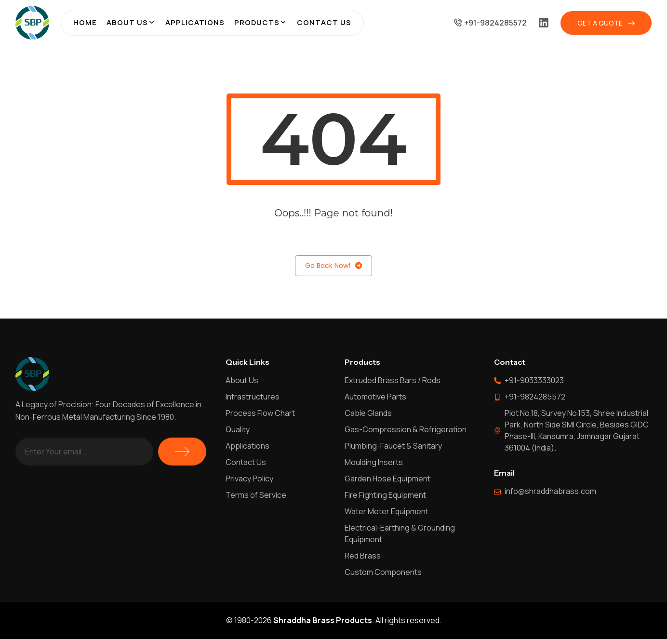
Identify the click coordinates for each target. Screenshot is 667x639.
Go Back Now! (333, 266)
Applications (195, 22)
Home (85, 22)
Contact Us (324, 22)
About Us (127, 22)
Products (257, 22)
